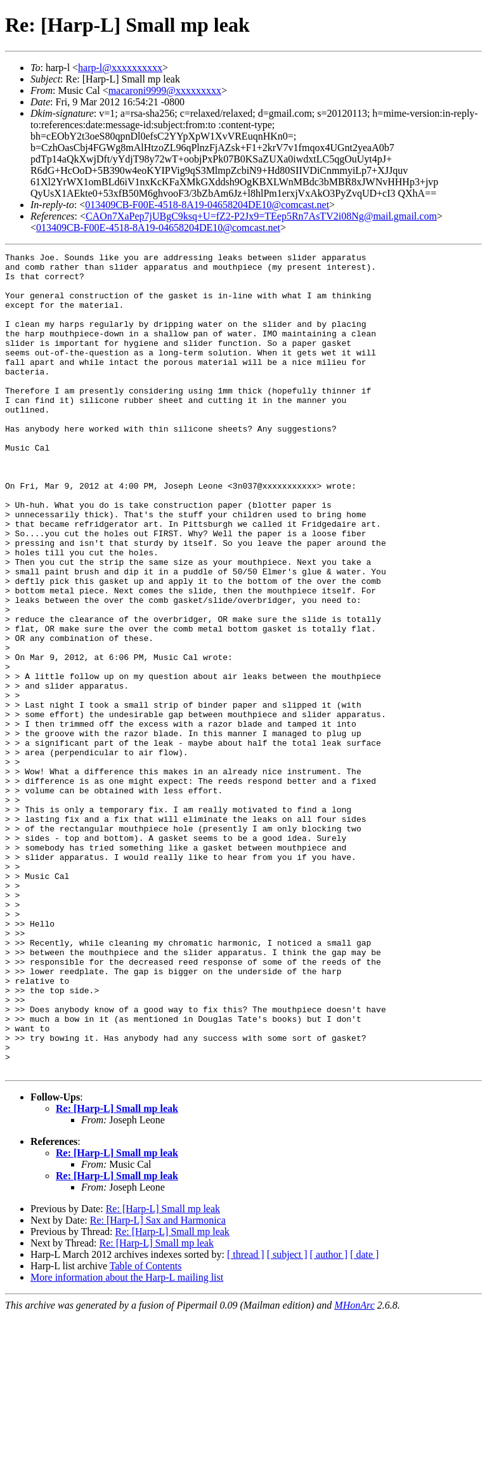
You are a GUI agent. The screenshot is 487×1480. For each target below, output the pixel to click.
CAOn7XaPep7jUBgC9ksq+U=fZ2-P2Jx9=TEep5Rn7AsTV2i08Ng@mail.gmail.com (261, 216)
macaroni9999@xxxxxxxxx (164, 90)
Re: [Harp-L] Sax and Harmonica (158, 1383)
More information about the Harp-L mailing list (126, 1441)
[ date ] (364, 1418)
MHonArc (354, 1468)
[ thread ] (245, 1418)
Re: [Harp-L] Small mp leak (117, 1272)
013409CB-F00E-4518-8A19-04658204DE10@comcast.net (207, 204)
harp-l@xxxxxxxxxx (120, 67)
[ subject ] (287, 1418)
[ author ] (329, 1418)
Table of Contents (146, 1429)
